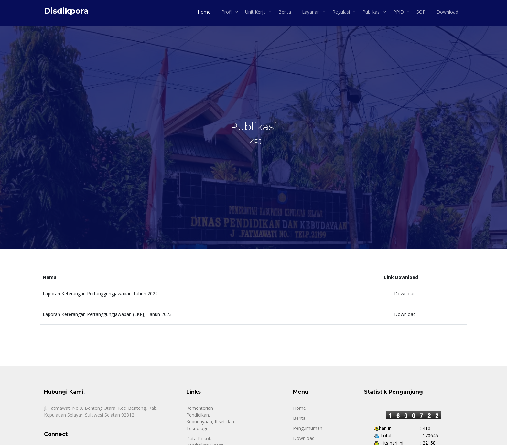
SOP (421, 12)
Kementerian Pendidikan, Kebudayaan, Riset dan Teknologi (210, 418)
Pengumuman (307, 428)
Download (447, 12)
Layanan (311, 12)
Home (204, 12)
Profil (226, 12)
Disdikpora (66, 11)
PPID (398, 12)
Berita (284, 12)
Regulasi (341, 12)
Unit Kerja (255, 12)
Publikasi (371, 12)
